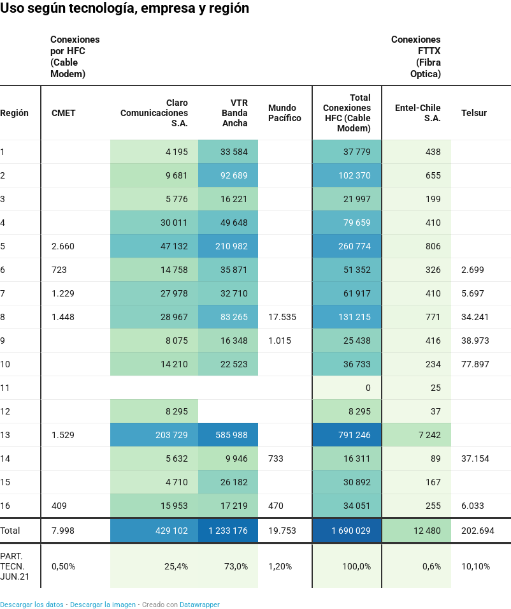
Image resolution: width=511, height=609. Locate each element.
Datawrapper (200, 605)
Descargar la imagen (103, 605)
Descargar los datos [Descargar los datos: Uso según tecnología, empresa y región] (32, 605)
